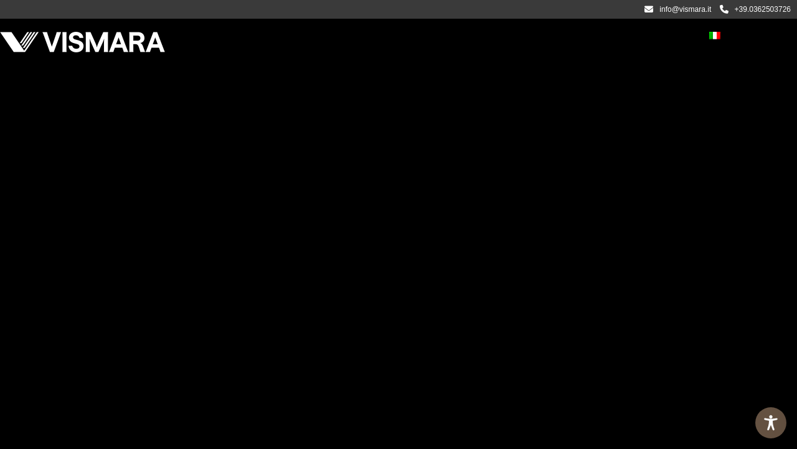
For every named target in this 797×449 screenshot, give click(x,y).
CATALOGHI (382, 37)
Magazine (544, 37)
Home (207, 37)
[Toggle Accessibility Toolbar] (771, 423)
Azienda (255, 37)
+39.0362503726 (755, 9)
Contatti (672, 37)
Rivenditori (608, 37)
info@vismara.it (677, 9)
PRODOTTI (311, 37)
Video (493, 37)
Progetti (443, 37)
